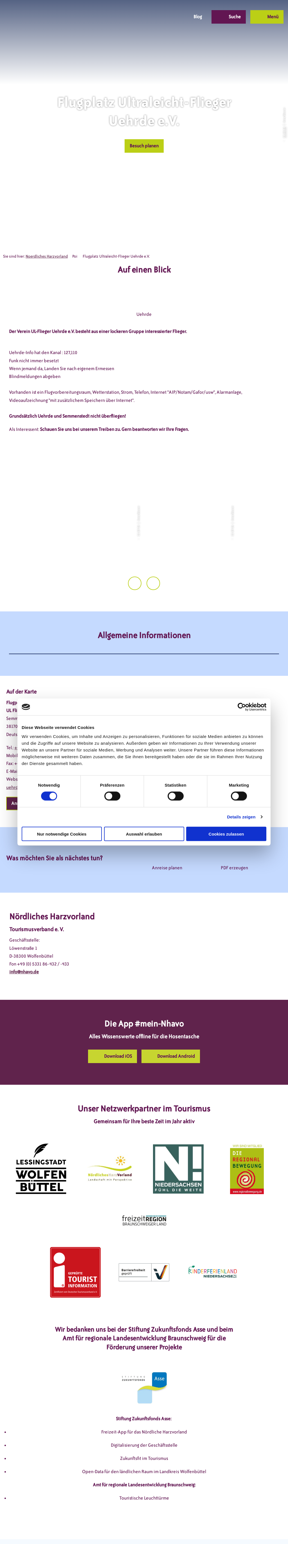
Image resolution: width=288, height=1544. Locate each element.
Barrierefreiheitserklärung (178, 1529)
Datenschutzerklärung (123, 1529)
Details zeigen (241, 816)
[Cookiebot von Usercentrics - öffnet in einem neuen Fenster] (241, 707)
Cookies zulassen (226, 833)
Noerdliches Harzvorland (47, 256)
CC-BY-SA (284, 132)
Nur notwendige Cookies (62, 833)
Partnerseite (223, 1529)
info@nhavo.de (24, 949)
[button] (142, 17)
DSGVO (60, 1529)
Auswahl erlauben (144, 833)
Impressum (84, 1529)
